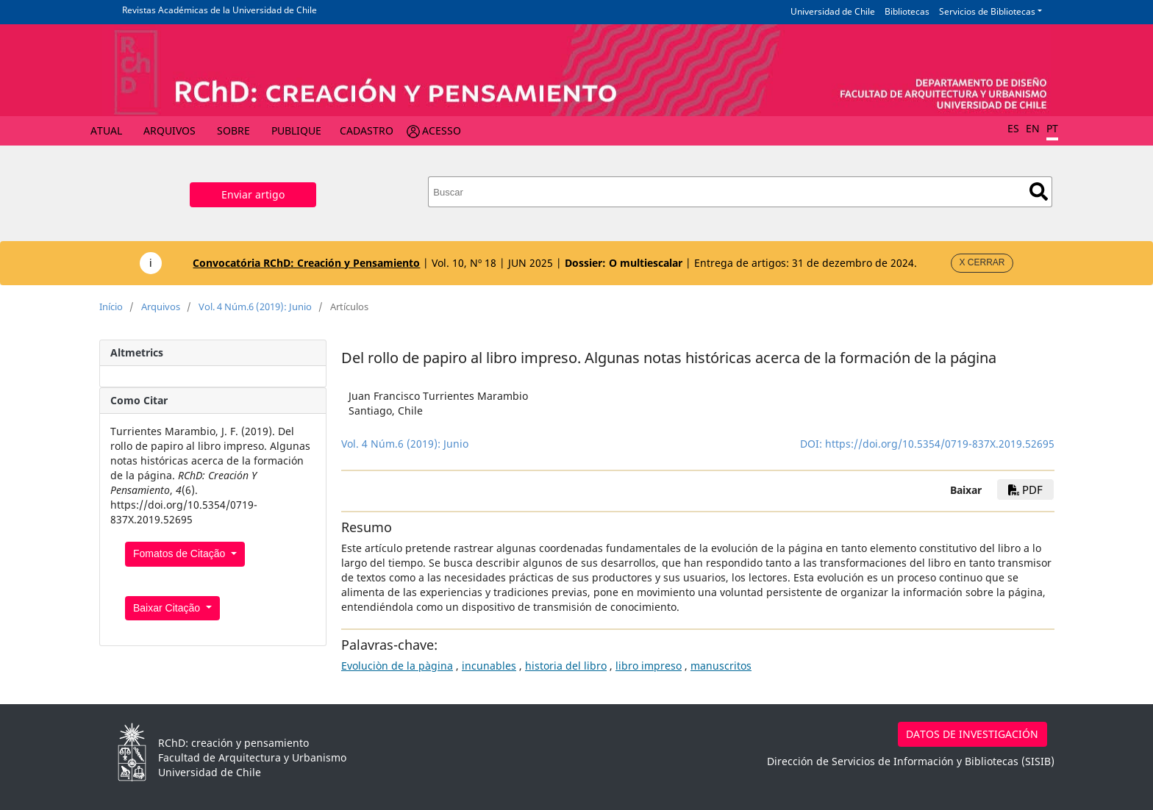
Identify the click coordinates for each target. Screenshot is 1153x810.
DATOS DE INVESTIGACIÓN (972, 734)
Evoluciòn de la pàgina (397, 666)
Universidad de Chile (832, 11)
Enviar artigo (253, 194)
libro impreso (648, 666)
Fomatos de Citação (180, 553)
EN (1033, 128)
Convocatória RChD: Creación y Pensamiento (306, 263)
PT (1052, 128)
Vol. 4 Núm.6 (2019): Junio (255, 306)
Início (111, 306)
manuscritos (721, 666)
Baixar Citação (168, 608)
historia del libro (566, 666)
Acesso (441, 130)
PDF (1025, 489)
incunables (489, 666)
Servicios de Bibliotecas (987, 11)
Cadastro (366, 130)
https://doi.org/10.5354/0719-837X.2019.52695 (939, 444)
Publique (296, 130)
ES (1013, 128)
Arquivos (169, 130)
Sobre (233, 130)
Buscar (1038, 191)
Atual (106, 130)
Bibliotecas (907, 11)
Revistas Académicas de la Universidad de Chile (219, 10)
